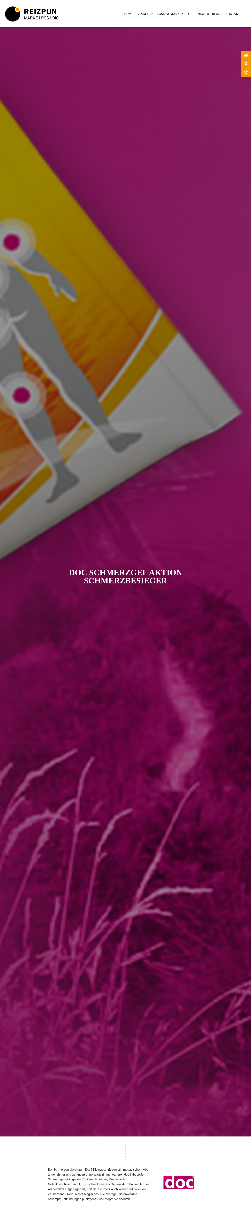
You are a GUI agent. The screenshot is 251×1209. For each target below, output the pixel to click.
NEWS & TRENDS (210, 14)
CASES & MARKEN (170, 14)
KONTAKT (232, 14)
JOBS (190, 14)
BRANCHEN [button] (145, 14)
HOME (128, 14)
